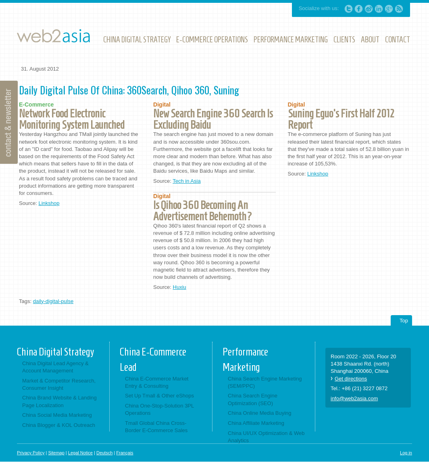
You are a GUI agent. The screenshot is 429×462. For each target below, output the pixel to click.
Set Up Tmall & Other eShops (159, 396)
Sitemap (56, 452)
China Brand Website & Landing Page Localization (59, 401)
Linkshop (48, 203)
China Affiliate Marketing (256, 423)
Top (404, 321)
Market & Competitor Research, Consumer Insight (59, 384)
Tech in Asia (186, 181)
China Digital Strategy (55, 352)
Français (124, 452)
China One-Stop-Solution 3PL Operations (159, 409)
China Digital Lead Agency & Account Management (55, 367)
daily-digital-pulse (53, 301)
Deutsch (104, 452)
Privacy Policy (30, 452)
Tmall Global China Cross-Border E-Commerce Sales (156, 426)
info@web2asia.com (354, 398)
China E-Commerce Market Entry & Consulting (157, 382)
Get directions (351, 379)
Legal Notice (80, 452)
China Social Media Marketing (57, 415)
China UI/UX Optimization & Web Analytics (266, 436)
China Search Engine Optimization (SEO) (252, 399)
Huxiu (179, 287)
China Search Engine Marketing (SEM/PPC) (265, 382)
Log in (406, 452)
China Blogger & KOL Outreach (58, 425)
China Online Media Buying (260, 413)
